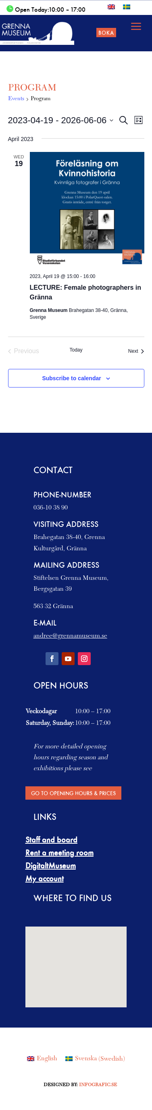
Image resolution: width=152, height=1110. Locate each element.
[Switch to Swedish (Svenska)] (95, 1059)
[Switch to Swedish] (126, 6)
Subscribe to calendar (71, 378)
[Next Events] (136, 351)
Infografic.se (98, 1085)
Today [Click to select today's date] (75, 350)
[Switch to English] (111, 6)
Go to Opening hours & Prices (73, 793)
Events (16, 99)
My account (44, 878)
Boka (106, 32)
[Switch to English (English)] (42, 1059)
